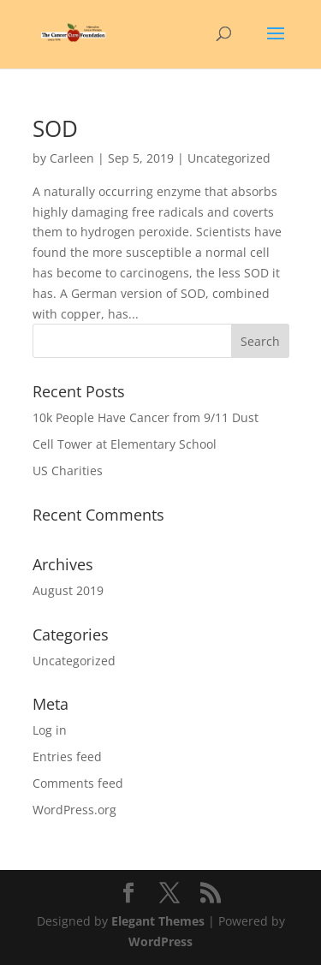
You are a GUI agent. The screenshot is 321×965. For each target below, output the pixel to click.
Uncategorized (74, 660)
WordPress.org (74, 809)
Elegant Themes (158, 921)
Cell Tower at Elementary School (125, 444)
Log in (50, 730)
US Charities (68, 470)
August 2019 (68, 590)
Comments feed (78, 783)
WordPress (160, 941)
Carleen (72, 158)
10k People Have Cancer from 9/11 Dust (146, 417)
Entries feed (67, 756)
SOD (55, 128)
